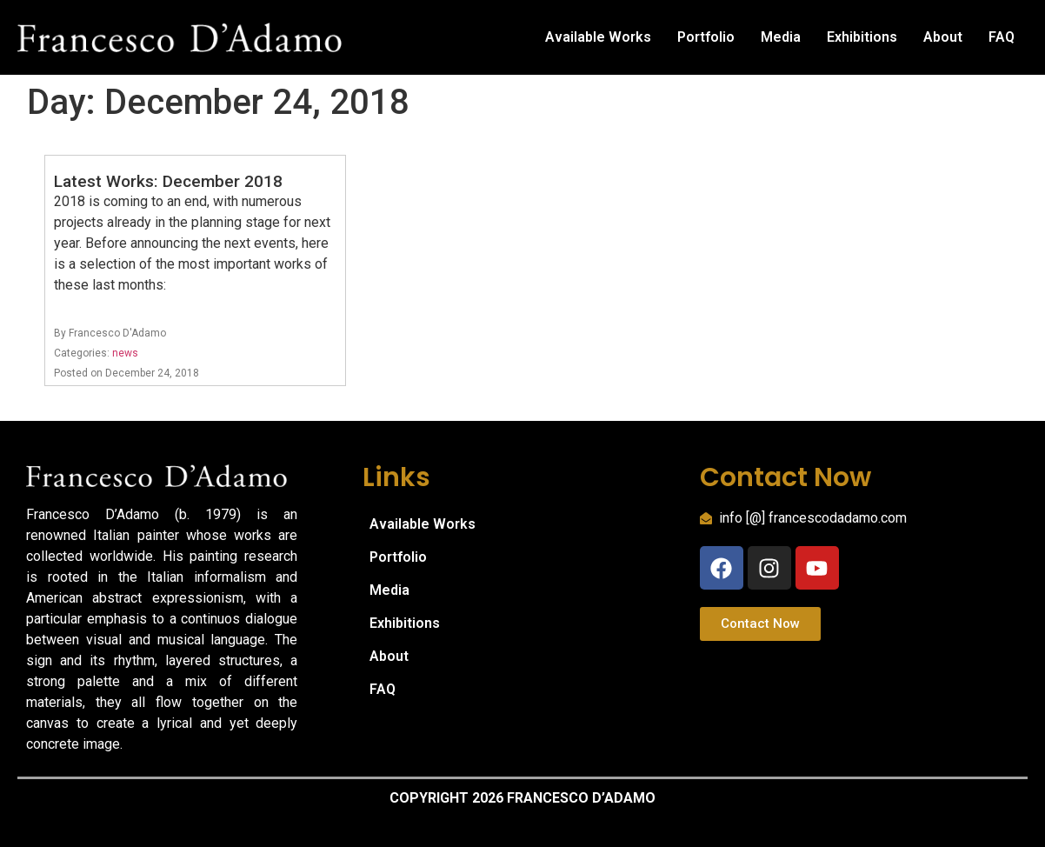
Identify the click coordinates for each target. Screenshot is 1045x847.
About (942, 37)
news (125, 353)
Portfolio (706, 37)
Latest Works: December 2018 (168, 181)
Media (781, 37)
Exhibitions (862, 37)
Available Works (598, 37)
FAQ (1001, 37)
